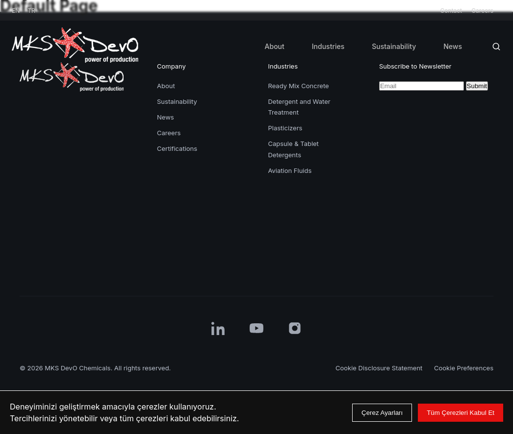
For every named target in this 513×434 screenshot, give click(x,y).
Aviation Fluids (289, 170)
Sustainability (394, 46)
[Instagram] (294, 328)
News (452, 46)
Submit (477, 86)
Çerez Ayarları (382, 412)
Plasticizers (285, 128)
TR (31, 10)
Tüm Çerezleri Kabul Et (460, 412)
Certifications (177, 148)
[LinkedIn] (218, 328)
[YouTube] (256, 328)
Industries (328, 46)
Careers (482, 10)
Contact (451, 10)
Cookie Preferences (463, 368)
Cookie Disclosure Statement (379, 368)
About (274, 46)
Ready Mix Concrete (298, 86)
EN (16, 10)
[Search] (496, 46)
